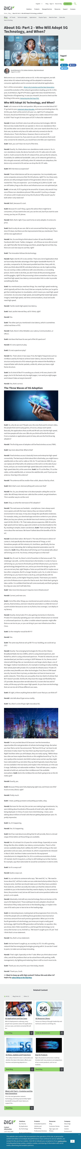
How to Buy (58, 4)
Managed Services (47, 9)
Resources (58, 9)
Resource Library (54, 1113)
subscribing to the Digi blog (23, 978)
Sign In (52, 4)
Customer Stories (54, 1101)
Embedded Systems (40, 1098)
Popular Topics (47, 18)
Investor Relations (69, 1111)
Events (51, 1108)
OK (72, 1141)
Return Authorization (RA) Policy (40, 1116)
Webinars (52, 1121)
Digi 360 (21, 1110)
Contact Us (67, 4)
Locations (67, 1116)
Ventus (21, 1132)
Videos (51, 1118)
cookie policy (62, 1141)
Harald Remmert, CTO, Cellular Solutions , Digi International (29, 71)
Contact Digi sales (9, 1111)
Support (66, 9)
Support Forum (38, 1119)
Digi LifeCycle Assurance (23, 1114)
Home (5, 13)
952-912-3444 (8, 1109)
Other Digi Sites (68, 1121)
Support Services (39, 1124)
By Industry (22, 1098)
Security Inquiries (9, 1114)
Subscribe (69, 18)
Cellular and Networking (37, 1102)
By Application (23, 1101)
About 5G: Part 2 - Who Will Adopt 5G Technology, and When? (29, 13)
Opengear (22, 1124)
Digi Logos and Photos (53, 1104)
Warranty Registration (37, 1128)
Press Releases (68, 1124)
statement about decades (26, 110)
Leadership (67, 1114)
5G (62, 61)
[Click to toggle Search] (75, 3)
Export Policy (68, 1108)
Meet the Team (59, 18)
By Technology (23, 1103)
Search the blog (8, 21)
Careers (66, 1103)
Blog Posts (18, 997)
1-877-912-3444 (8, 1106)
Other (28, 997)
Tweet (65, 69)
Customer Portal (39, 1112)
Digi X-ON (22, 1117)
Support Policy (38, 1122)
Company (73, 9)
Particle (21, 1126)
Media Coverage (69, 1119)
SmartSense (22, 1129)
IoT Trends (13, 18)
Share (65, 66)
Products (37, 9)
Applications (36, 18)
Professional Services (40, 1106)
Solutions (29, 9)
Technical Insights (24, 18)
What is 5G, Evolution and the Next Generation (40, 88)
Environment (68, 1106)
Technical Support (39, 1110)
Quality (66, 1126)
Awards (66, 1101)
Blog (46, 4)
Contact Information (8, 1103)
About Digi (67, 1098)
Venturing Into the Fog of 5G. (30, 99)
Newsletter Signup (10, 1119)
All (8, 997)
